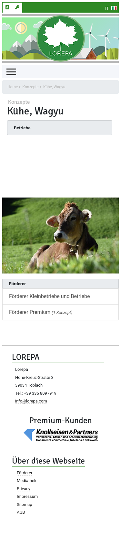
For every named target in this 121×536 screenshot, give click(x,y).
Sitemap (24, 504)
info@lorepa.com (31, 401)
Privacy (23, 488)
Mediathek (26, 480)
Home (12, 87)
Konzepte (31, 87)
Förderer (24, 472)
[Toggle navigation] (11, 71)
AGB (21, 512)
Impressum (27, 496)
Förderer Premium (40, 312)
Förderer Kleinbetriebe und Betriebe (49, 296)
